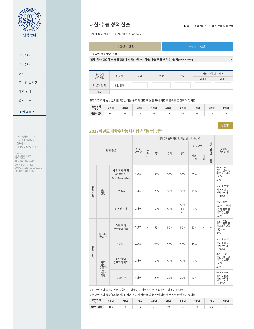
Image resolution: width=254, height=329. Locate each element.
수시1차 (24, 55)
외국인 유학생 (28, 82)
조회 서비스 (27, 111)
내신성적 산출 (125, 46)
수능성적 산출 (197, 46)
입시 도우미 (27, 100)
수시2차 (24, 64)
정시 (22, 73)
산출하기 (225, 125)
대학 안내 (25, 91)
